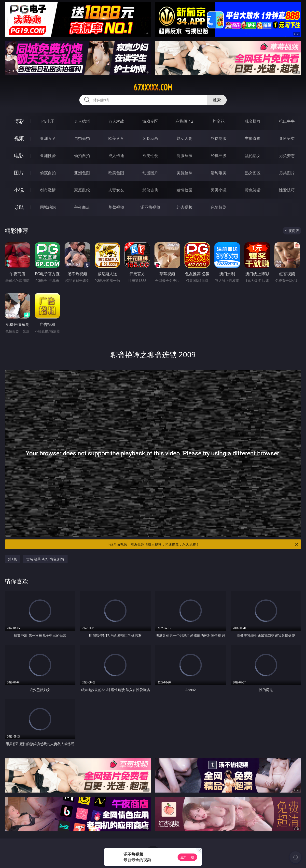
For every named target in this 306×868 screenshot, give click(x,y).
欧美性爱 (150, 155)
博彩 (19, 121)
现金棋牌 (253, 121)
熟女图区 (253, 172)
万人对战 (116, 121)
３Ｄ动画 (150, 138)
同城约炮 (48, 207)
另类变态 (287, 155)
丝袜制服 (218, 138)
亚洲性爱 (48, 155)
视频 (19, 138)
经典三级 (218, 155)
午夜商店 (82, 207)
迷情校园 (184, 190)
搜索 (217, 100)
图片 (19, 172)
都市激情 (48, 190)
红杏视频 (184, 207)
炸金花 (218, 121)
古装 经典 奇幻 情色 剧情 (45, 559)
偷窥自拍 (48, 172)
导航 (19, 207)
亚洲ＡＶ (48, 138)
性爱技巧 (287, 190)
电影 (19, 155)
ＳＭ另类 (287, 138)
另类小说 (218, 190)
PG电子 (47, 121)
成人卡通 (116, 155)
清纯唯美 (218, 172)
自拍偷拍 (82, 138)
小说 (19, 190)
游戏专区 (150, 121)
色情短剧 (218, 207)
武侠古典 (150, 190)
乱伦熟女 (253, 155)
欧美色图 (116, 172)
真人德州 (82, 121)
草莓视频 (116, 207)
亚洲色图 (82, 172)
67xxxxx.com (152, 87)
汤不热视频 (150, 207)
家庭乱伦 (82, 190)
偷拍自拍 (82, 155)
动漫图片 (150, 172)
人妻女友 (116, 190)
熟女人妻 (184, 138)
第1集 (12, 559)
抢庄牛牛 (287, 121)
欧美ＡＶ (116, 138)
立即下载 (187, 857)
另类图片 (287, 172)
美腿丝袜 (184, 172)
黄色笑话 (253, 190)
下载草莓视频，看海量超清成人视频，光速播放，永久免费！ (203, 544)
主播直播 (253, 138)
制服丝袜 (184, 155)
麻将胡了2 (184, 121)
